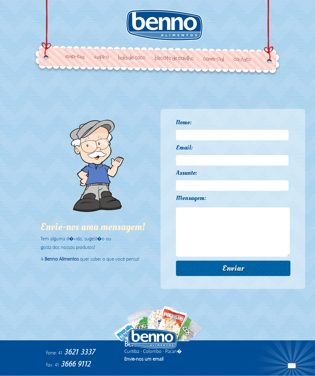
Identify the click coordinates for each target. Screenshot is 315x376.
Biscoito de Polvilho (174, 58)
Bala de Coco (131, 58)
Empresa (75, 57)
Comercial (213, 59)
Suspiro (101, 57)
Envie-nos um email (143, 359)
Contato (241, 59)
